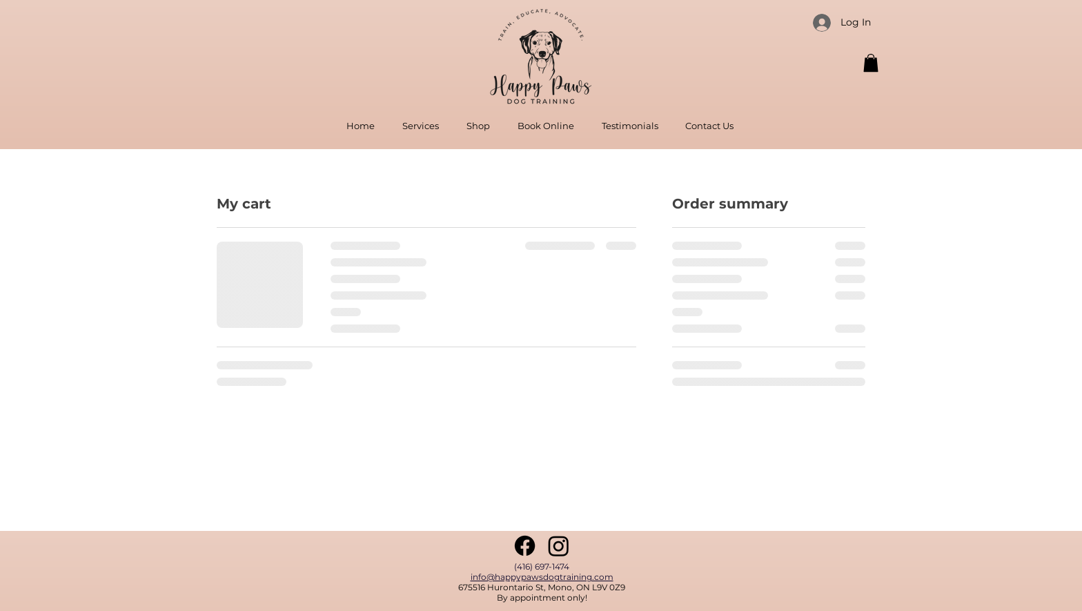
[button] (870, 63)
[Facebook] (524, 545)
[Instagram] (558, 545)
